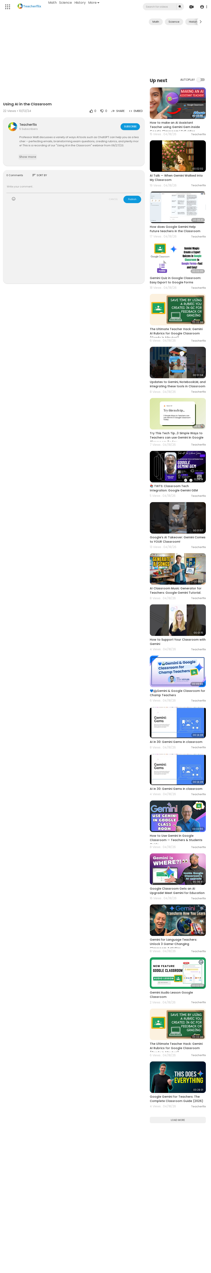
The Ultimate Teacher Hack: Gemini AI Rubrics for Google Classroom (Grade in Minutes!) (176, 333)
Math (52, 2)
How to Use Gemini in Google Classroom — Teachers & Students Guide (176, 840)
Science (65, 2)
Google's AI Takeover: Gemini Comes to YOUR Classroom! (177, 539)
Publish (132, 199)
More (94, 2)
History (80, 2)
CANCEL (113, 199)
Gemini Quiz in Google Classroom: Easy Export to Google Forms (175, 280)
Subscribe (130, 126)
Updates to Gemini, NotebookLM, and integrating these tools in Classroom (178, 384)
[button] (203, 7)
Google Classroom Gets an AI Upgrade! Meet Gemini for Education (177, 891)
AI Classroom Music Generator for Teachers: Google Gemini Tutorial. (176, 590)
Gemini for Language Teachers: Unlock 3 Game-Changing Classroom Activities (173, 944)
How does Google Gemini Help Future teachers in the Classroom (175, 229)
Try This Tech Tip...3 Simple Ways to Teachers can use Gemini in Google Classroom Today (176, 437)
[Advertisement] (178, 51)
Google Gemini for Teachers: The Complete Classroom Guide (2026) (176, 1099)
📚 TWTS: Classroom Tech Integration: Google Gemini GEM (174, 488)
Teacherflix (28, 124)
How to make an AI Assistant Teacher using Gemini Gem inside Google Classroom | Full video (175, 127)
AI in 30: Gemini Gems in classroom (176, 742)
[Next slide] (200, 22)
